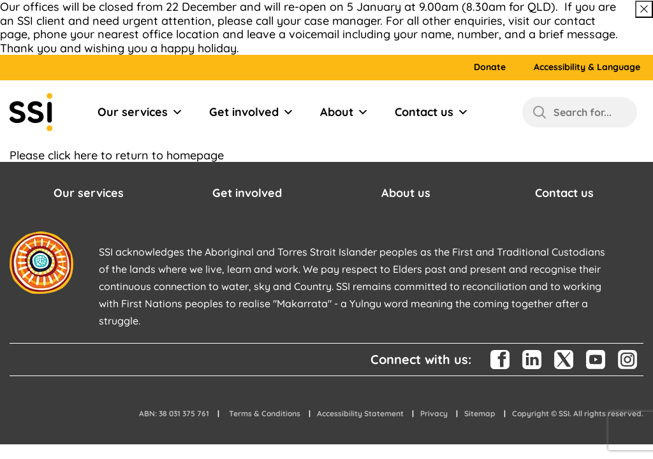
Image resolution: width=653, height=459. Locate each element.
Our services (140, 112)
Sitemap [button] (479, 413)
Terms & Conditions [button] (264, 413)
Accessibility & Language (587, 67)
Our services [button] (89, 193)
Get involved (251, 112)
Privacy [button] (434, 413)
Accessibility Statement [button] (360, 413)
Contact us (432, 112)
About (344, 112)
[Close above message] (644, 9)
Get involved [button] (247, 193)
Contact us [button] (564, 193)
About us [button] (405, 193)
